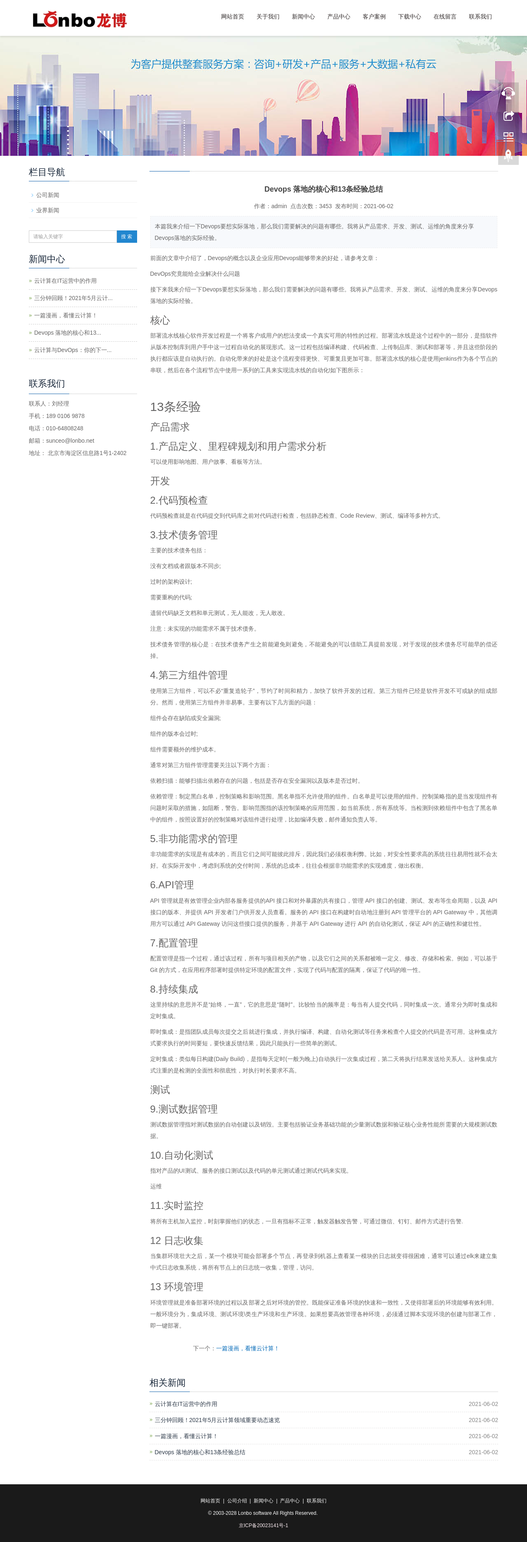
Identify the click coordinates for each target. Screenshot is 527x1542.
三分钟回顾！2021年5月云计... (73, 298)
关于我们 (268, 16)
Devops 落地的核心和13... (67, 332)
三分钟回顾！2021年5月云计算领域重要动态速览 (217, 1420)
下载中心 (409, 16)
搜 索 (126, 236)
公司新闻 (47, 195)
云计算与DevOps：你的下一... (73, 350)
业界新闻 (47, 210)
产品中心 (338, 16)
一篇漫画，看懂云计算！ (248, 1348)
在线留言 (445, 16)
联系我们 (480, 16)
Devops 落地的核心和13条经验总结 (200, 1452)
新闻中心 (303, 16)
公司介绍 (237, 1501)
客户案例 (374, 16)
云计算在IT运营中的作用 (186, 1404)
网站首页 (232, 16)
